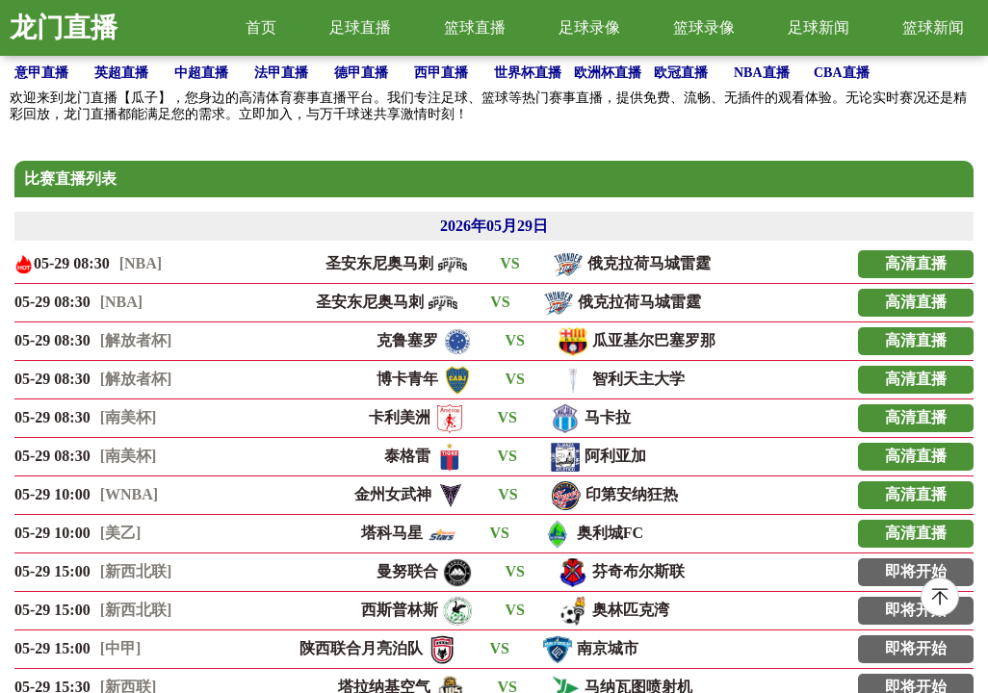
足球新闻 (818, 27)
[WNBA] (129, 494)
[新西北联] (136, 571)
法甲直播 (281, 72)
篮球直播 (475, 27)
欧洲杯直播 (607, 72)
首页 (261, 27)
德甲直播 (361, 72)
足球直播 (360, 27)
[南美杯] (128, 417)
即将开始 (916, 571)
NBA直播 (762, 72)
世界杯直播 (527, 72)
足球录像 (589, 27)
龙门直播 (63, 27)
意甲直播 (41, 72)
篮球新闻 (933, 27)
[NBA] (140, 263)
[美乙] (121, 533)
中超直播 (201, 72)
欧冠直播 (681, 72)
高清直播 (916, 263)
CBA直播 (842, 72)
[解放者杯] (136, 340)
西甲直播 (441, 72)
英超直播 (121, 72)
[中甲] (121, 648)
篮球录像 (704, 27)
